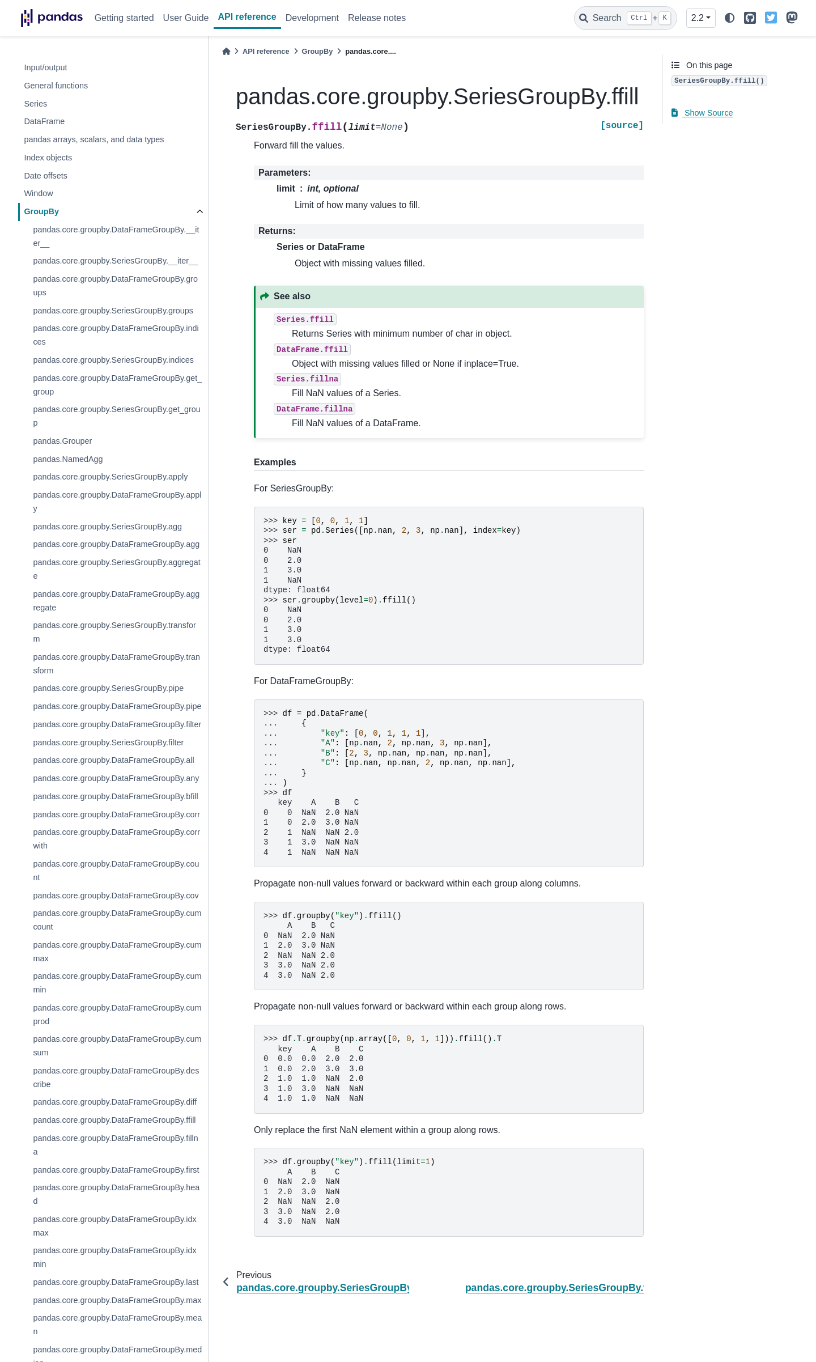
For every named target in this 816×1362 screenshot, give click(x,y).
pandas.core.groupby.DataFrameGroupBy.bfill (115, 796)
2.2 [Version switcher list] (697, 18)
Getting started (124, 18)
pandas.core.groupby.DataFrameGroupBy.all (113, 760)
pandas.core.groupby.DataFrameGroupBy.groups (115, 285)
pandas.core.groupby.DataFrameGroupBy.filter (117, 724)
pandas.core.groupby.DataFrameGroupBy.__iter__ (116, 236)
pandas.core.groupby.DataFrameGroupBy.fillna (115, 1145)
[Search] (625, 18)
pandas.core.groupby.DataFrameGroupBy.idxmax (114, 1226)
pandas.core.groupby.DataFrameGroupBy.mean (117, 1324)
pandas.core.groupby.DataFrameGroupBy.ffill (114, 1120)
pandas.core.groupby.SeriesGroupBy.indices (113, 359)
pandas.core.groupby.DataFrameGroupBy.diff (115, 1101)
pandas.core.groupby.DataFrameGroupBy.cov (115, 895)
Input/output (45, 67)
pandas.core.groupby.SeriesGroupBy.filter (108, 742)
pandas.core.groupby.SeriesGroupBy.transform (114, 632)
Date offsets (45, 175)
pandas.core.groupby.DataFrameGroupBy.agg (116, 544)
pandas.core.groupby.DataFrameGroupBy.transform (116, 663)
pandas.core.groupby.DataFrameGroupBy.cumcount (117, 920)
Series (35, 103)
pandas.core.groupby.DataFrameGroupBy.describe (116, 1077)
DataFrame (44, 121)
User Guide (186, 18)
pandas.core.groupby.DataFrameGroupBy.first (116, 1169)
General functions (56, 85)
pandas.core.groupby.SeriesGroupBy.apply (110, 476)
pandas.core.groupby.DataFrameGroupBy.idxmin (114, 1257)
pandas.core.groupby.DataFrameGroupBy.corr (116, 814)
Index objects (48, 157)
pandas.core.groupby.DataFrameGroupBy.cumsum (117, 1045)
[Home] (226, 51)
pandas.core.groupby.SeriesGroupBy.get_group (116, 416)
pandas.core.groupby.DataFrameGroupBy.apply (117, 501)
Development (312, 18)
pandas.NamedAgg (68, 459)
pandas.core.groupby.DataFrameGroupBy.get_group (117, 385)
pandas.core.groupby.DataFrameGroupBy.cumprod (117, 1014)
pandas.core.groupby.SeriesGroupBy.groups (113, 310)
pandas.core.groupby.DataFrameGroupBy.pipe (117, 706)
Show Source (702, 112)
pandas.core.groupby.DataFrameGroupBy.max (117, 1300)
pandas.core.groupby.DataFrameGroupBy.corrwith (116, 839)
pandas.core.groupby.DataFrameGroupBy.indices (115, 335)
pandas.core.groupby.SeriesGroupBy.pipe (108, 688)
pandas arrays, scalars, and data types (94, 139)
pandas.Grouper (62, 440)
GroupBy (41, 211)
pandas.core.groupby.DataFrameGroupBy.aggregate (116, 600)
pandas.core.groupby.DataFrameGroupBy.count (116, 870)
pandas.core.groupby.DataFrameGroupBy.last (115, 1282)
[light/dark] (730, 18)
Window (38, 193)
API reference (247, 17)
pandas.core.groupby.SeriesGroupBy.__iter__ (115, 260)
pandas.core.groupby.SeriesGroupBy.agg (107, 526)
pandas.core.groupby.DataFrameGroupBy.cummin (117, 982)
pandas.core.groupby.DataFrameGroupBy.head (116, 1194)
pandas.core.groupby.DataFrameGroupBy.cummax (117, 951)
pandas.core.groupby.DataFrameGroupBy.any (116, 778)
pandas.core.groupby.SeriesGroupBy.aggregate (116, 569)
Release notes (377, 18)
